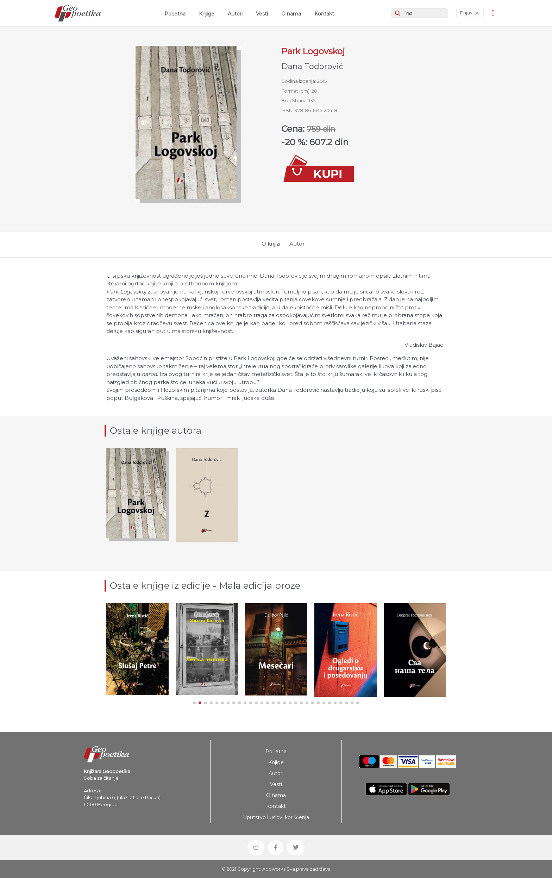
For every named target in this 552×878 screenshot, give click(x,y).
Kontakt (324, 14)
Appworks (274, 869)
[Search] (419, 13)
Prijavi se (470, 13)
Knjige (206, 14)
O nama (291, 14)
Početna (176, 13)
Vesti (262, 14)
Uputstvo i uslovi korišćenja (276, 817)
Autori (235, 14)
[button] (194, 702)
